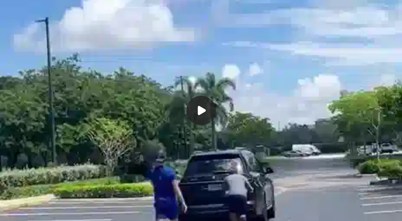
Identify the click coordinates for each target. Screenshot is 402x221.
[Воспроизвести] (201, 110)
